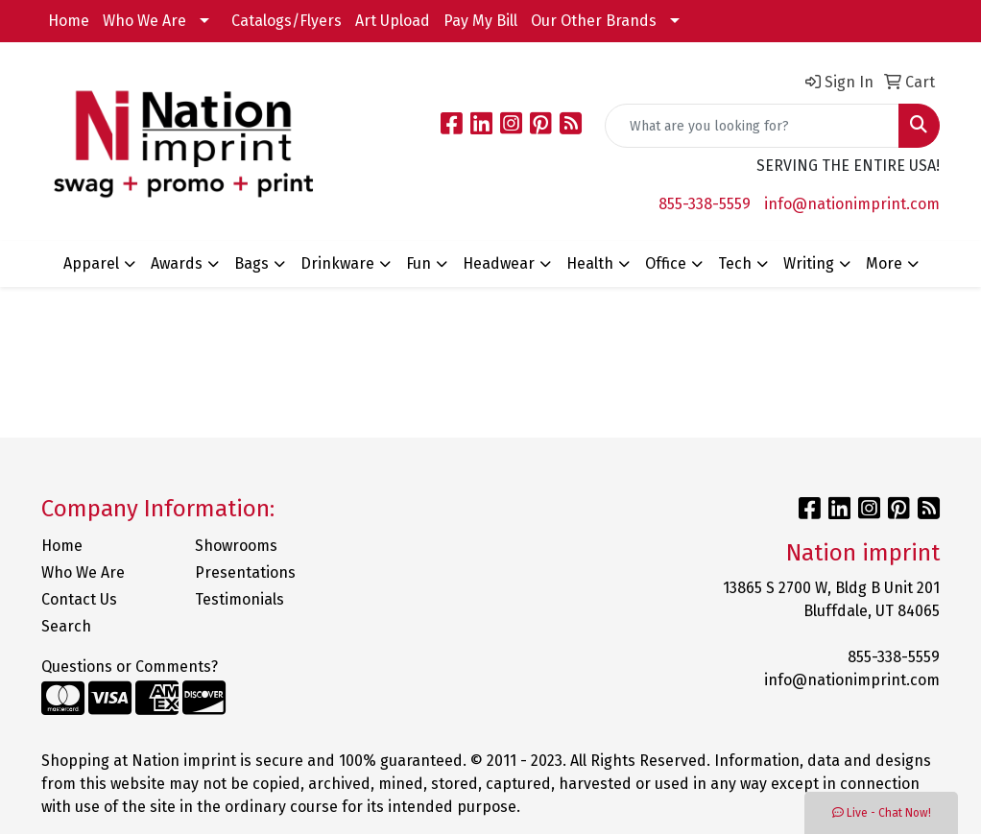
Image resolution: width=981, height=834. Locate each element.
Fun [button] (418, 263)
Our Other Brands (594, 21)
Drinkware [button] (337, 263)
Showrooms (236, 545)
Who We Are (144, 21)
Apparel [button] (91, 263)
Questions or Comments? (129, 666)
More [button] (884, 263)
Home (68, 21)
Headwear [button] (499, 263)
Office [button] (665, 263)
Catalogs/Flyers (286, 21)
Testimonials (239, 599)
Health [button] (589, 263)
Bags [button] (251, 263)
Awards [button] (177, 263)
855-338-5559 (704, 204)
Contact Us (79, 599)
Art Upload (392, 21)
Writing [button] (808, 263)
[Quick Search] (752, 126)
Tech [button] (735, 263)
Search (66, 626)
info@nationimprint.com (852, 204)
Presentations (245, 572)
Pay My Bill (480, 21)
